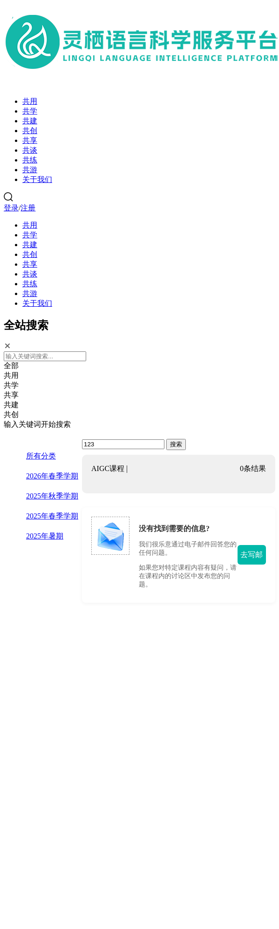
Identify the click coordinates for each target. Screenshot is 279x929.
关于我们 (37, 179)
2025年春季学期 (52, 516)
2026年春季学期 (52, 476)
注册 (27, 208)
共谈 (29, 150)
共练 (29, 160)
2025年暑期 (44, 536)
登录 (11, 208)
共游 (29, 170)
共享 (29, 140)
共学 (29, 111)
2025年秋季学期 (52, 496)
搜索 (176, 444)
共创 (29, 131)
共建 (29, 121)
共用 (29, 101)
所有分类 (41, 456)
